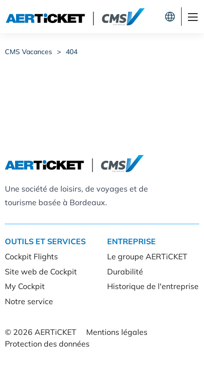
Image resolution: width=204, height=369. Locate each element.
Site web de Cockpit (41, 271)
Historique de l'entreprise (153, 286)
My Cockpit (25, 286)
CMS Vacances (28, 51)
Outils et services (45, 241)
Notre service (29, 301)
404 (71, 51)
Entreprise (131, 241)
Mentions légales (117, 332)
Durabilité (125, 271)
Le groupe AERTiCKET (147, 256)
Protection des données (47, 344)
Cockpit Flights (31, 256)
